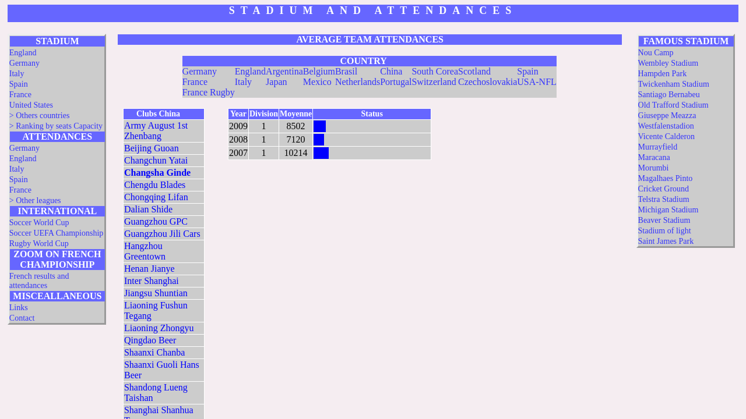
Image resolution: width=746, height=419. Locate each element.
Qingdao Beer (150, 340)
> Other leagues (35, 200)
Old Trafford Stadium (673, 105)
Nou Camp (656, 52)
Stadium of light (664, 230)
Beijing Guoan (151, 148)
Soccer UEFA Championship (56, 233)
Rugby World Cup (39, 243)
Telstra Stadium (663, 199)
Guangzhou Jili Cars (162, 234)
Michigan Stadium (668, 209)
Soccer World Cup (39, 222)
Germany (24, 63)
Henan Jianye (149, 269)
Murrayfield (658, 147)
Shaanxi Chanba (154, 352)
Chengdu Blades (154, 185)
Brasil (346, 71)
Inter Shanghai (151, 281)
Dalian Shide (148, 209)
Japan (276, 82)
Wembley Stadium (668, 63)
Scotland (474, 71)
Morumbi (653, 168)
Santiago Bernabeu (669, 94)
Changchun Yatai (156, 160)
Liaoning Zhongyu (159, 328)
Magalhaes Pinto (665, 178)
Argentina (284, 71)
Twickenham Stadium (673, 84)
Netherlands (357, 82)
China (391, 71)
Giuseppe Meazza (667, 115)
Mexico (317, 82)
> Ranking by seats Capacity (56, 126)
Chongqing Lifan (156, 197)
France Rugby (208, 92)
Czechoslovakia (487, 82)
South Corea (434, 71)
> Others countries (39, 115)
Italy (16, 73)
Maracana (654, 157)
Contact (22, 318)
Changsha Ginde (157, 172)
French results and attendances (39, 281)
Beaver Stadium (664, 220)
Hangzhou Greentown (145, 251)
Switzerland (433, 82)
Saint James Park (666, 241)
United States (31, 105)
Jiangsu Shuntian (156, 293)
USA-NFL (537, 82)
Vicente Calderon (666, 136)
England (23, 52)
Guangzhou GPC (156, 221)
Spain (18, 84)
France (20, 94)
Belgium (319, 71)
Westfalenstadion (666, 126)
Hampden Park (662, 73)
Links (18, 307)
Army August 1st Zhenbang (156, 130)
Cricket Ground (663, 188)
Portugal (395, 82)
